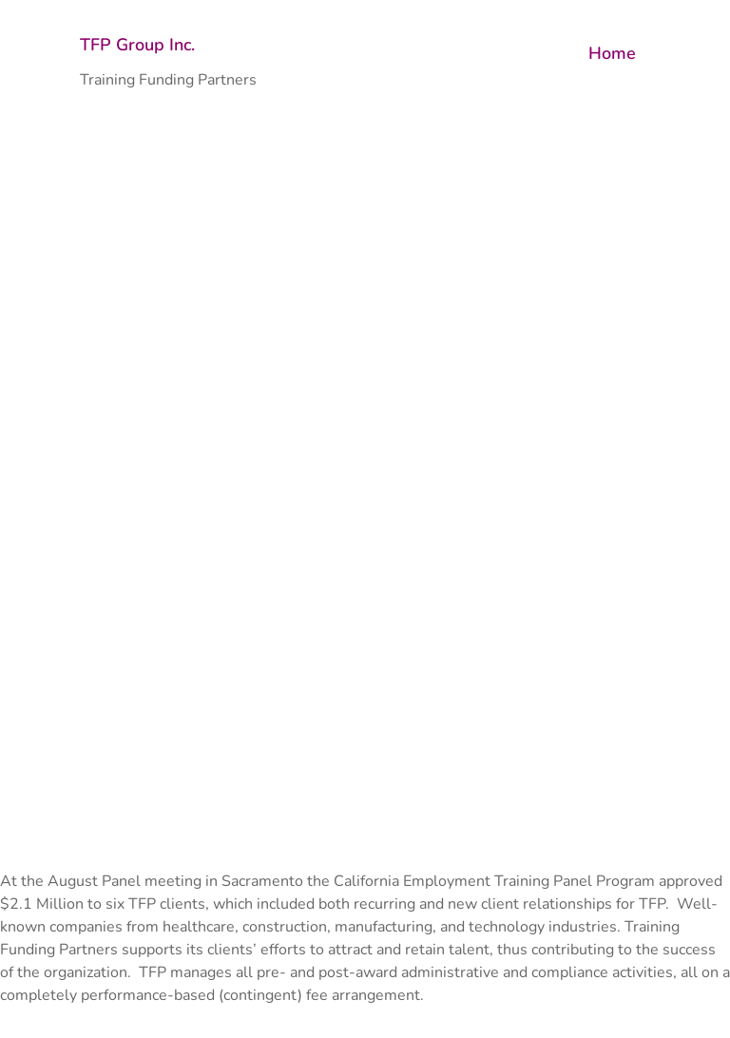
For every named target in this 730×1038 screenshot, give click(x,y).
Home (612, 53)
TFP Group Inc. (137, 44)
